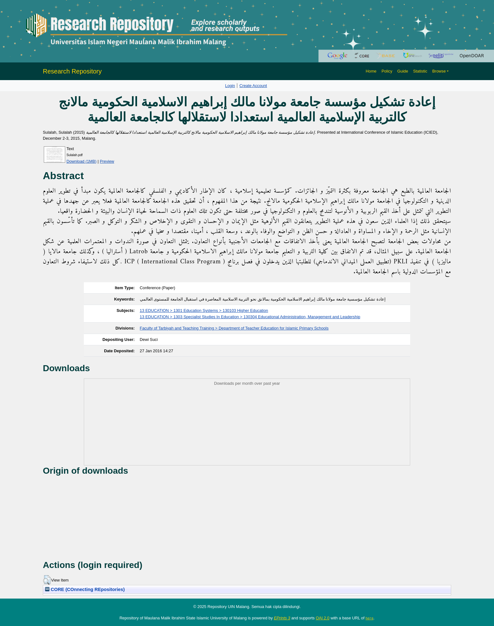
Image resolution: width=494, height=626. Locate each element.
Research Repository (72, 71)
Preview (107, 161)
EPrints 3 (282, 618)
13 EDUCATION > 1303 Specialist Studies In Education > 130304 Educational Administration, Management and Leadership (250, 316)
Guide (402, 71)
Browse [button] (439, 71)
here (369, 618)
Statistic (420, 71)
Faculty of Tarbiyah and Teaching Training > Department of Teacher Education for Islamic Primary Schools (234, 328)
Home (371, 71)
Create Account (253, 85)
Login (230, 85)
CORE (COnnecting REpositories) (85, 589)
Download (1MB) (81, 161)
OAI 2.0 (322, 618)
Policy (387, 71)
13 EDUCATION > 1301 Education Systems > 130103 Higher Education (204, 310)
